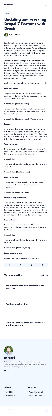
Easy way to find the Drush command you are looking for (25, 287)
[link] (5, 370)
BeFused (11, 410)
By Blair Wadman (14, 34)
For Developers (11, 395)
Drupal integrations (35, 395)
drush (7, 13)
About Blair (9, 392)
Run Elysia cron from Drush (17, 304)
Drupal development (36, 392)
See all (43, 275)
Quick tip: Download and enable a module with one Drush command (25, 323)
